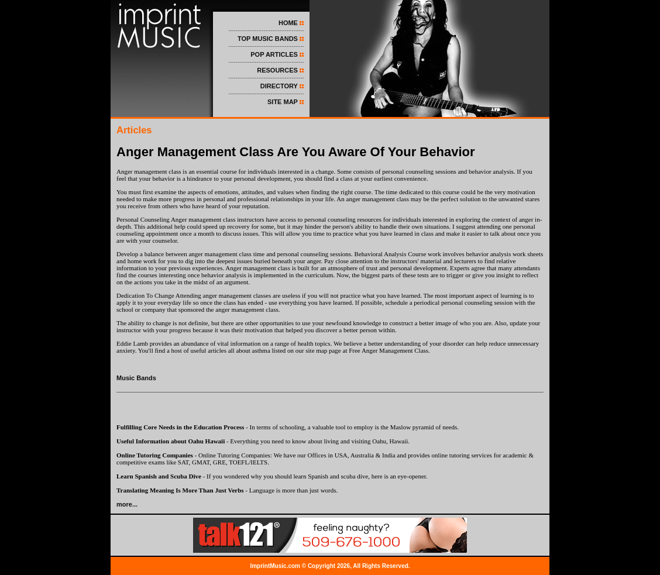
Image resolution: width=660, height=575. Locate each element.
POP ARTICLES (274, 54)
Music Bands (136, 377)
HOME (288, 22)
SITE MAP (282, 101)
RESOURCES (277, 70)
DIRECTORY (279, 85)
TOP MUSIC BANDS (268, 38)
